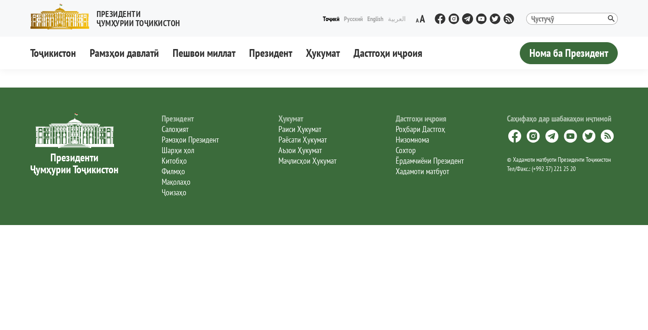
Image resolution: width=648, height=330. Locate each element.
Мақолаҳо (176, 181)
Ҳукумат (323, 53)
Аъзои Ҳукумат (300, 150)
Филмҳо (173, 171)
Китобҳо (174, 160)
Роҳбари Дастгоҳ (420, 129)
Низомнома (412, 139)
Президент (270, 53)
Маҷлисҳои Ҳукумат (307, 160)
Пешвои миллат (204, 53)
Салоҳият (175, 129)
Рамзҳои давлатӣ (124, 53)
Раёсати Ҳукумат (302, 139)
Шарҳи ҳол (178, 150)
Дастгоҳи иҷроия (388, 53)
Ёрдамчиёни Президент (430, 160)
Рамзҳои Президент (190, 139)
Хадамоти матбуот (422, 171)
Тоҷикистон (53, 53)
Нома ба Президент (568, 53)
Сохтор (406, 150)
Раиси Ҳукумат (299, 129)
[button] (109, 17)
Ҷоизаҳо (174, 192)
